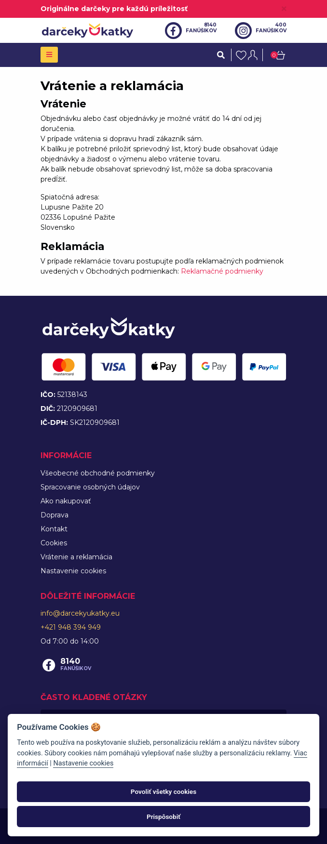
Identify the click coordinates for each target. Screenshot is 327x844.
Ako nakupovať (66, 501)
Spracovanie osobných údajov (90, 487)
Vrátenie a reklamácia (76, 557)
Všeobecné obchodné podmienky (98, 473)
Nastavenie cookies (73, 571)
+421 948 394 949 (71, 627)
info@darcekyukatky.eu (80, 613)
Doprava (54, 515)
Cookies (54, 543)
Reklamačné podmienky (222, 271)
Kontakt (54, 529)
